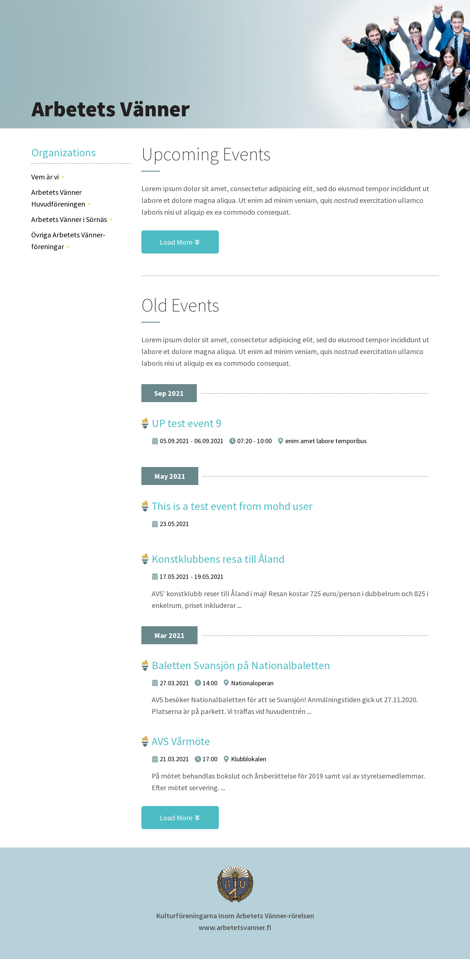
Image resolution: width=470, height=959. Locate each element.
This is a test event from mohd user (232, 506)
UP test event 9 (186, 423)
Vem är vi (45, 176)
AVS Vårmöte (181, 741)
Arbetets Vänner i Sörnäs (69, 219)
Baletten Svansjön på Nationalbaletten (241, 665)
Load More (189, 242)
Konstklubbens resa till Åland (218, 559)
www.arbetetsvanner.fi (235, 927)
